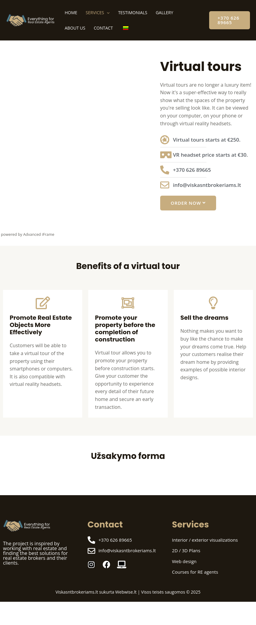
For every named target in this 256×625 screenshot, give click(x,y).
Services (98, 12)
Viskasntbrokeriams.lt (77, 592)
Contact (103, 28)
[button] (229, 20)
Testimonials (132, 12)
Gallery (164, 12)
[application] (106, 12)
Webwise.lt (125, 592)
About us (75, 28)
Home (71, 12)
